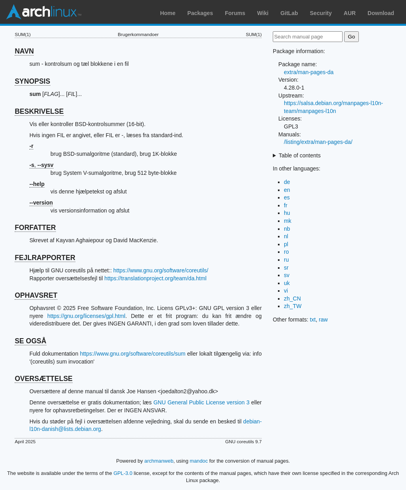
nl (286, 236)
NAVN (24, 51)
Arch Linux (43, 12)
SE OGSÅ (30, 341)
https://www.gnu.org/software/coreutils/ (161, 270)
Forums (235, 13)
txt (313, 319)
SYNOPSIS (32, 81)
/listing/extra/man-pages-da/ (318, 142)
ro (286, 252)
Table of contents (300, 155)
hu (287, 213)
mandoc (199, 461)
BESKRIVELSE (39, 111)
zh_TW (292, 306)
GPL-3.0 (122, 473)
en (287, 190)
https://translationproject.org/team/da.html (155, 278)
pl (286, 244)
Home (168, 13)
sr (286, 267)
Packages (200, 13)
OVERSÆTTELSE (44, 379)
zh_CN (292, 298)
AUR (350, 13)
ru (286, 259)
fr (285, 205)
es (287, 197)
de (287, 182)
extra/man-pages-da (308, 72)
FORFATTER (35, 228)
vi (286, 290)
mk (287, 221)
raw (323, 319)
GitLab (289, 13)
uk (287, 283)
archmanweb (158, 461)
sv (286, 275)
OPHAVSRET (36, 295)
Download (381, 13)
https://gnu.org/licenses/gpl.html (86, 316)
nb (287, 229)
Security (321, 13)
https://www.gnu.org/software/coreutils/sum (133, 353)
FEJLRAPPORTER (45, 258)
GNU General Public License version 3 (201, 402)
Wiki (263, 13)
